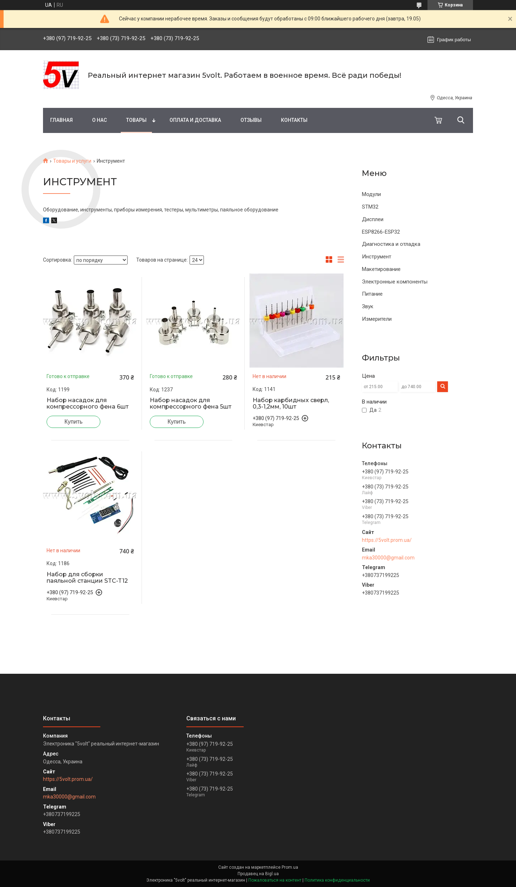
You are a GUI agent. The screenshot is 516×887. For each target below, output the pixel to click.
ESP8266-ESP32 (381, 232)
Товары (136, 120)
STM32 (370, 207)
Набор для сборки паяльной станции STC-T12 (87, 577)
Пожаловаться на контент (274, 880)
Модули (371, 194)
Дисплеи (372, 219)
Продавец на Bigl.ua (258, 873)
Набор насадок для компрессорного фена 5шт (190, 403)
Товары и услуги (72, 161)
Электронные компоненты (394, 281)
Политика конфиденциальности (337, 880)
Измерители (377, 319)
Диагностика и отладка (391, 244)
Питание (372, 294)
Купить (73, 422)
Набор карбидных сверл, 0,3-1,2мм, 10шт (291, 403)
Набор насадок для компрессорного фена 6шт (88, 403)
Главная (61, 120)
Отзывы (251, 120)
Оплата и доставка (195, 120)
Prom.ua (290, 867)
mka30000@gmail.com (388, 558)
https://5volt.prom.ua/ (387, 540)
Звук (367, 306)
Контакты (294, 120)
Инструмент (376, 256)
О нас (99, 120)
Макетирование (381, 269)
